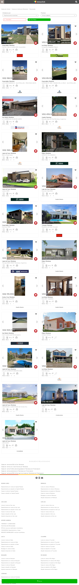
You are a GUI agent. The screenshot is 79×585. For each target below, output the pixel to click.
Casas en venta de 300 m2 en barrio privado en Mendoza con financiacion (22, 473)
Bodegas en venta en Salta (8, 548)
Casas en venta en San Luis (47, 511)
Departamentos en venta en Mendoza (50, 488)
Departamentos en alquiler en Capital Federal (12, 488)
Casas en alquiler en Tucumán (48, 548)
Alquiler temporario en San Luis (48, 516)
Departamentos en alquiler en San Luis (50, 509)
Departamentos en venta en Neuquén (10, 560)
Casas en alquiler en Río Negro (48, 567)
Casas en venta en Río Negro (48, 565)
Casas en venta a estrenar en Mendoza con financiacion (17, 471)
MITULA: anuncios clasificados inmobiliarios (12, 528)
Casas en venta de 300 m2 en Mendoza (12, 464)
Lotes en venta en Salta (7, 540)
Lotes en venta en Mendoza (47, 486)
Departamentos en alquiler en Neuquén (10, 562)
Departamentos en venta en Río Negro (50, 560)
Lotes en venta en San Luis (47, 505)
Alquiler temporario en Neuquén (9, 569)
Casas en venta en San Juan (8, 511)
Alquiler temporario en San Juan (9, 516)
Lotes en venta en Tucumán (47, 540)
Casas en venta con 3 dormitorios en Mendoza (14, 466)
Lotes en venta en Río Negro (48, 558)
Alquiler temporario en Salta (8, 550)
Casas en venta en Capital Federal (9, 491)
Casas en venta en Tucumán (48, 546)
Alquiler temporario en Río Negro (49, 569)
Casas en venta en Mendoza (48, 493)
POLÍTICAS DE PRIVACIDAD (8, 525)
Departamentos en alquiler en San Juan (11, 509)
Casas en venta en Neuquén (8, 565)
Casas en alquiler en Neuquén (8, 567)
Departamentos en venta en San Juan (10, 507)
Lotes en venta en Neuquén (8, 558)
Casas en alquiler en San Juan (8, 513)
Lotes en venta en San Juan (8, 505)
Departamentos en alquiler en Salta (10, 544)
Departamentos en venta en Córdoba (10, 577)
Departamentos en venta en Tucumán (50, 542)
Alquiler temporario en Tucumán (49, 550)
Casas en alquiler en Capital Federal (10, 493)
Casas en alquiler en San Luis (48, 513)
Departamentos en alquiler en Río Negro (51, 562)
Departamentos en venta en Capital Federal (12, 486)
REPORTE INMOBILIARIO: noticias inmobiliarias (13, 532)
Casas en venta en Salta (7, 546)
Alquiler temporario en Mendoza (49, 497)
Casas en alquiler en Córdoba (8, 583)
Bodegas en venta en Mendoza (48, 495)
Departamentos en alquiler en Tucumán (50, 544)
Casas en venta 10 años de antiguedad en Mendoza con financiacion (20, 469)
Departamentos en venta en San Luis (50, 507)
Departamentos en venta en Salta (9, 542)
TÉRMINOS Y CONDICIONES (8, 523)
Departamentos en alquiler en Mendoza (50, 491)
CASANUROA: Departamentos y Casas (10, 530)
